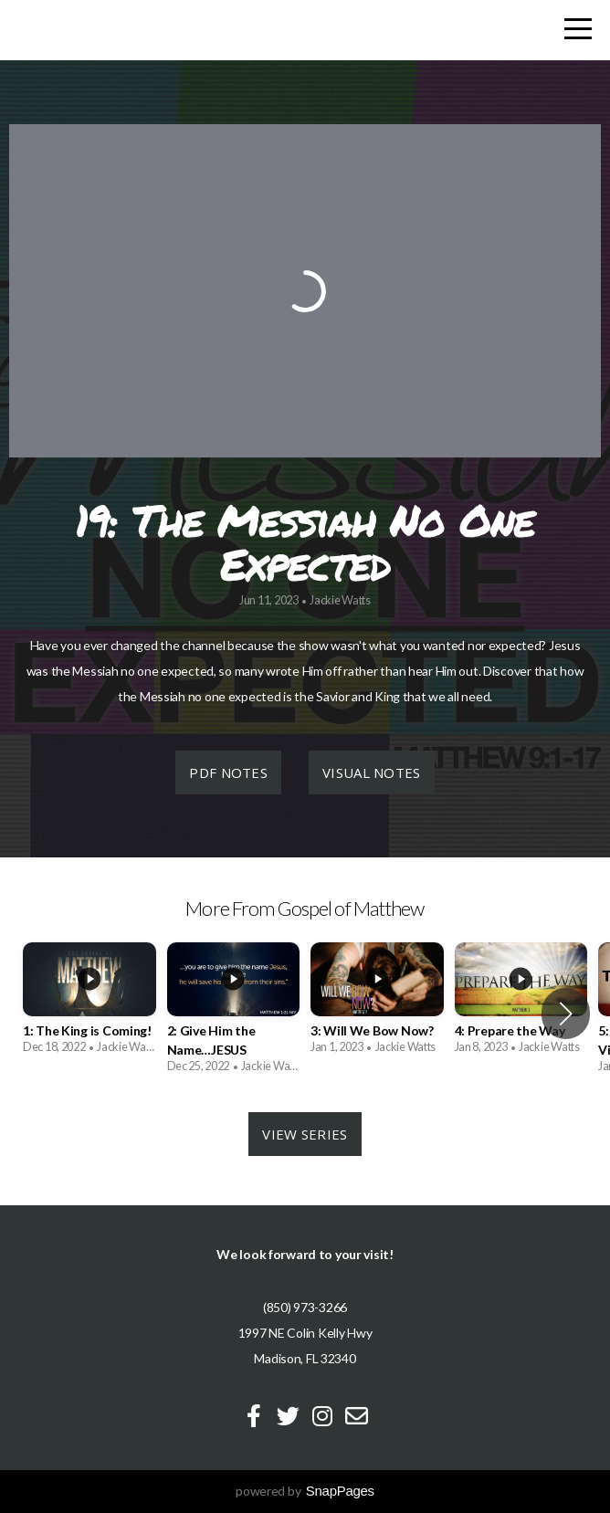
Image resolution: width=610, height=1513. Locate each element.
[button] (565, 1013)
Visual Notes (371, 772)
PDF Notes (228, 772)
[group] (89, 1004)
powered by (305, 1490)
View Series (304, 1134)
